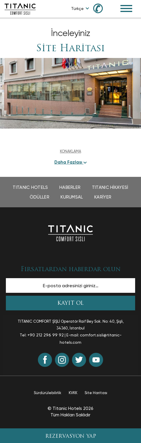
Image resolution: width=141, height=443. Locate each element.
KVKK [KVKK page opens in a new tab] (73, 393)
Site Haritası (70, 49)
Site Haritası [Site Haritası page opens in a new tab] (96, 393)
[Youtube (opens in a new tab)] (96, 360)
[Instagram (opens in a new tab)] (62, 360)
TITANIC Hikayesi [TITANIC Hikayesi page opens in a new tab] (110, 187)
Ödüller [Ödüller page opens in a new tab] (39, 197)
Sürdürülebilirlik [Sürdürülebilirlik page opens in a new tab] (47, 393)
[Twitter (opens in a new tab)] (79, 360)
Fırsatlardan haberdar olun (70, 269)
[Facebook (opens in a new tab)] (45, 360)
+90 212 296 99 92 (45, 335)
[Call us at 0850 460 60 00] (101, 8)
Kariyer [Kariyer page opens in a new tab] (102, 197)
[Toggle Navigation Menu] (126, 8)
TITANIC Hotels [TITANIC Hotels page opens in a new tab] (30, 187)
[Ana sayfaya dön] (70, 232)
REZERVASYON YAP (70, 436)
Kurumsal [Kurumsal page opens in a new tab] (72, 197)
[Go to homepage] (20, 8)
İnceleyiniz (70, 33)
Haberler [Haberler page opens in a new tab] (69, 187)
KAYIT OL (70, 303)
